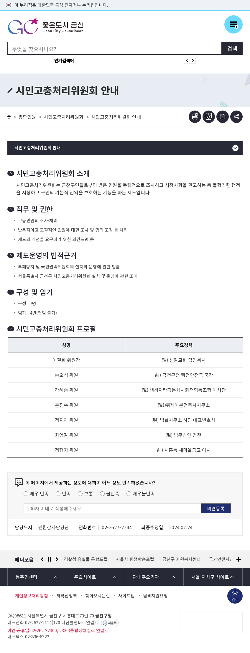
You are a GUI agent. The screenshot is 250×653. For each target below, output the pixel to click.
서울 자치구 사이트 (210, 576)
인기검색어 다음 (193, 61)
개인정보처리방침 (31, 595)
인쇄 (222, 117)
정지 (49, 559)
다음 (57, 559)
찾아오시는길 (97, 595)
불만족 (112, 493)
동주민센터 (26, 576)
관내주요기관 (146, 576)
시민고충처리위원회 (63, 116)
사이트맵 (126, 595)
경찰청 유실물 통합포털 (86, 559)
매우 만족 (39, 493)
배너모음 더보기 (238, 559)
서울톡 (112, 623)
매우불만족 (144, 493)
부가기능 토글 (236, 117)
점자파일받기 (209, 117)
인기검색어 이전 (187, 61)
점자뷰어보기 (195, 117)
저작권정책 (66, 595)
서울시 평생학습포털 (135, 559)
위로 (235, 600)
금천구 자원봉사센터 (182, 559)
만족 (66, 493)
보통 (88, 493)
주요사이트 (85, 576)
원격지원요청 (155, 595)
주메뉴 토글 (233, 24)
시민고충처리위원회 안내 (37, 148)
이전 (42, 559)
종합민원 (27, 116)
